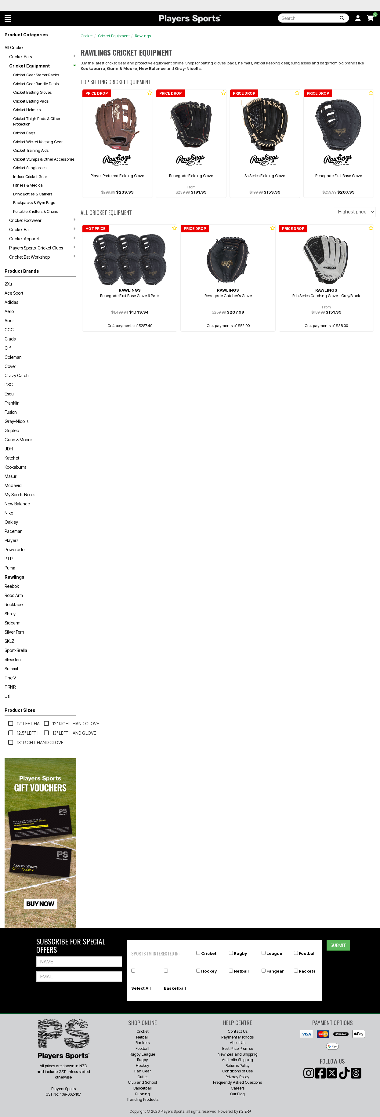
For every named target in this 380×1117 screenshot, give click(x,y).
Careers (237, 1088)
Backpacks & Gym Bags (34, 202)
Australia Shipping (237, 1059)
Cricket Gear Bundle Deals (36, 83)
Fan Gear (142, 1070)
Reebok (12, 586)
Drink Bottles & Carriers (32, 193)
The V (10, 677)
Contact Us (238, 1031)
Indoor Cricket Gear (30, 176)
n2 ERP (245, 1111)
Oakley (11, 522)
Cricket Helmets (27, 109)
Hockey (209, 971)
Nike (9, 512)
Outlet (142, 1076)
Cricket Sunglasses (29, 167)
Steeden (13, 659)
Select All (141, 988)
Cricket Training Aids (31, 150)
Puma (10, 567)
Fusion (11, 412)
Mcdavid (13, 485)
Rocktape (14, 604)
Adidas (11, 302)
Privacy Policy (237, 1076)
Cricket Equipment (42, 65)
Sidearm (12, 622)
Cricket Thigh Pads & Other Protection (36, 121)
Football (307, 953)
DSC (9, 384)
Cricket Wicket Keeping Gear (38, 141)
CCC (9, 329)
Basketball (175, 988)
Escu (9, 393)
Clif (8, 348)
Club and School (142, 1082)
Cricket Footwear (42, 220)
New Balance (17, 503)
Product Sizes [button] (20, 710)
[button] (8, 18)
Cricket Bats (42, 56)
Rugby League (142, 1054)
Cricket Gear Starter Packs (36, 74)
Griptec (12, 430)
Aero (9, 311)
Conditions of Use (237, 1070)
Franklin (12, 403)
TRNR (10, 686)
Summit (11, 668)
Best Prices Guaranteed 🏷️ (85, 5)
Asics (9, 320)
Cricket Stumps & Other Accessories (43, 159)
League (274, 953)
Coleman (13, 357)
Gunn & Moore (18, 439)
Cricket (87, 35)
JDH (9, 448)
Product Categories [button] (26, 34)
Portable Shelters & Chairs (35, 211)
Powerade (14, 549)
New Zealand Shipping (238, 1054)
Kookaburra (16, 467)
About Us (237, 1042)
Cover (10, 366)
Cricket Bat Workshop (42, 257)
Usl (7, 696)
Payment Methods (237, 1037)
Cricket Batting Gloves (32, 92)
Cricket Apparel (42, 238)
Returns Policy (238, 1065)
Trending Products (142, 1099)
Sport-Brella (16, 650)
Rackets (307, 971)
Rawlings (14, 577)
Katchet (12, 457)
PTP (9, 558)
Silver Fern (14, 632)
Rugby (240, 953)
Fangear (275, 971)
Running (142, 1093)
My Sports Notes (20, 494)
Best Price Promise (237, 1048)
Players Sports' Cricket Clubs (42, 247)
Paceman (14, 531)
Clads (10, 338)
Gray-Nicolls (16, 421)
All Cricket (14, 47)
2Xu (8, 283)
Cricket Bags (24, 132)
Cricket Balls (42, 229)
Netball (241, 971)
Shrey (10, 613)
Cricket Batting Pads (31, 101)
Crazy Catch (17, 375)
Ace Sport (14, 293)
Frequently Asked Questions (237, 1082)
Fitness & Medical (28, 185)
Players (11, 540)
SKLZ (9, 641)
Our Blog (237, 1093)
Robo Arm (14, 595)
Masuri (11, 476)
